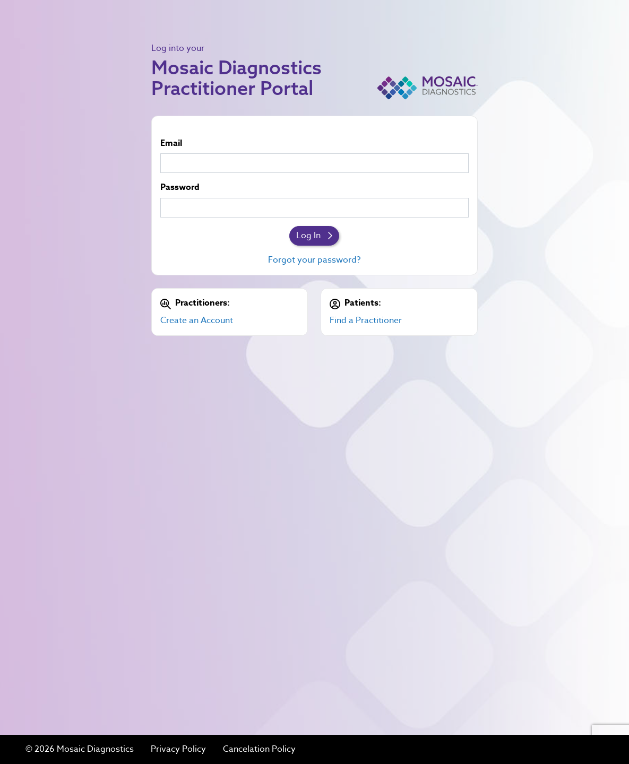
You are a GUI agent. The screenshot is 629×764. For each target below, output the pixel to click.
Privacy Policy (178, 749)
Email (171, 143)
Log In (314, 235)
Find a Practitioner (366, 320)
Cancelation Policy (259, 749)
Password (180, 187)
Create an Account (196, 320)
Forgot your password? (314, 260)
